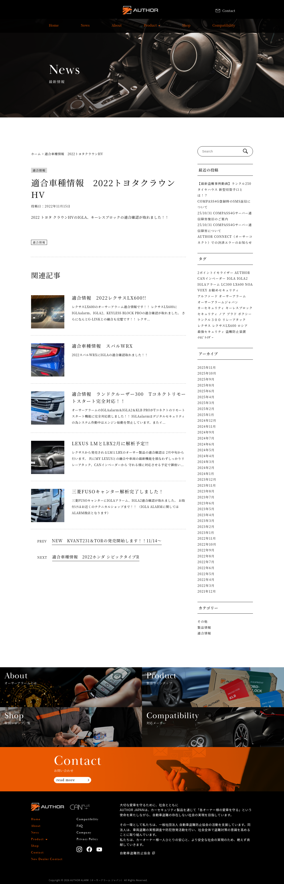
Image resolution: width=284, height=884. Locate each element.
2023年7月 (206, 497)
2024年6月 (206, 444)
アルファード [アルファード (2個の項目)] (207, 296)
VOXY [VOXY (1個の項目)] (202, 290)
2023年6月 (206, 503)
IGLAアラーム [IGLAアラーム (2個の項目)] (208, 284)
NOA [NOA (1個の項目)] (249, 284)
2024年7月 (206, 438)
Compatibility (224, 27)
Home (54, 27)
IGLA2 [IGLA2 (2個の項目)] (242, 278)
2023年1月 (205, 532)
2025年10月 (206, 373)
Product (150, 27)
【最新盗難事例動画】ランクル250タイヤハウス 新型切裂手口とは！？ (224, 189)
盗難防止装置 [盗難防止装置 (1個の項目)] (236, 331)
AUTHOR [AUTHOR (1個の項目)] (242, 272)
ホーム (36, 154)
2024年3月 (206, 461)
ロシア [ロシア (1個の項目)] (242, 325)
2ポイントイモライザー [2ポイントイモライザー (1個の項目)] (215, 272)
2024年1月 (205, 473)
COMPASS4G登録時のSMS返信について (224, 204)
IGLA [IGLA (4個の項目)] (231, 278)
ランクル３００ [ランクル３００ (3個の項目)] (209, 319)
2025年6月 (206, 391)
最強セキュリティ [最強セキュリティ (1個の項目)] (211, 331)
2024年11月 (206, 426)
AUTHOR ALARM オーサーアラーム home (140, 11)
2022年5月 (206, 574)
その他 (202, 621)
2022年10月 (206, 544)
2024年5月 (206, 450)
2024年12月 (206, 420)
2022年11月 (206, 538)
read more (65, 780)
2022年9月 (206, 550)
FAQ (80, 825)
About (117, 27)
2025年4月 (206, 397)
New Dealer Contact (47, 859)
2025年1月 (205, 414)
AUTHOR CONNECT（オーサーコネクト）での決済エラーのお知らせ (224, 239)
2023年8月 (206, 491)
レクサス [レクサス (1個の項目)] (204, 325)
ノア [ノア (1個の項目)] (222, 314)
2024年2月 (206, 467)
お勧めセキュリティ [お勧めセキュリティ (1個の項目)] (224, 290)
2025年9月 (206, 379)
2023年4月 (206, 515)
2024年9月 (206, 432)
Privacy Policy (87, 839)
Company (84, 832)
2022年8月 (206, 556)
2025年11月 (206, 367)
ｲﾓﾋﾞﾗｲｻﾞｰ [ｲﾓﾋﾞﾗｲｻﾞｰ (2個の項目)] (205, 337)
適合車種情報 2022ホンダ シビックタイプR (95, 557)
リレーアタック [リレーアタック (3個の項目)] (234, 319)
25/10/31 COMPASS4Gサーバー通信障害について (224, 227)
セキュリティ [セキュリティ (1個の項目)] (207, 314)
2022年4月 (206, 579)
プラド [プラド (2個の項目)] (232, 314)
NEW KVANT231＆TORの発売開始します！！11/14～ (107, 540)
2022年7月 (206, 562)
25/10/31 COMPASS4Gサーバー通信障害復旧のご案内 (224, 216)
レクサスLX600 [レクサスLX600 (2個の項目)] (224, 325)
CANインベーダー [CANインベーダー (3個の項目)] (211, 278)
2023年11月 (206, 485)
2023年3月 (206, 520)
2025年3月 (206, 402)
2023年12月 (206, 479)
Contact (225, 10)
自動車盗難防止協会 (135, 853)
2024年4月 (206, 456)
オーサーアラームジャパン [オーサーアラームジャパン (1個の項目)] (217, 302)
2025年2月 (206, 408)
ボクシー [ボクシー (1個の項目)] (245, 314)
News (85, 27)
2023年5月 (206, 509)
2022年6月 (206, 568)
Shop (186, 27)
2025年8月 (206, 385)
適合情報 (39, 170)
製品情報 (204, 627)
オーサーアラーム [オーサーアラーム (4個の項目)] (232, 296)
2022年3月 (206, 585)
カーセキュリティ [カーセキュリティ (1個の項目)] (211, 308)
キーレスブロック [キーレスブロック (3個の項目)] (239, 308)
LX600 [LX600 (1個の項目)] (238, 284)
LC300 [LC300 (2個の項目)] (226, 284)
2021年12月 (206, 591)
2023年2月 (206, 526)
